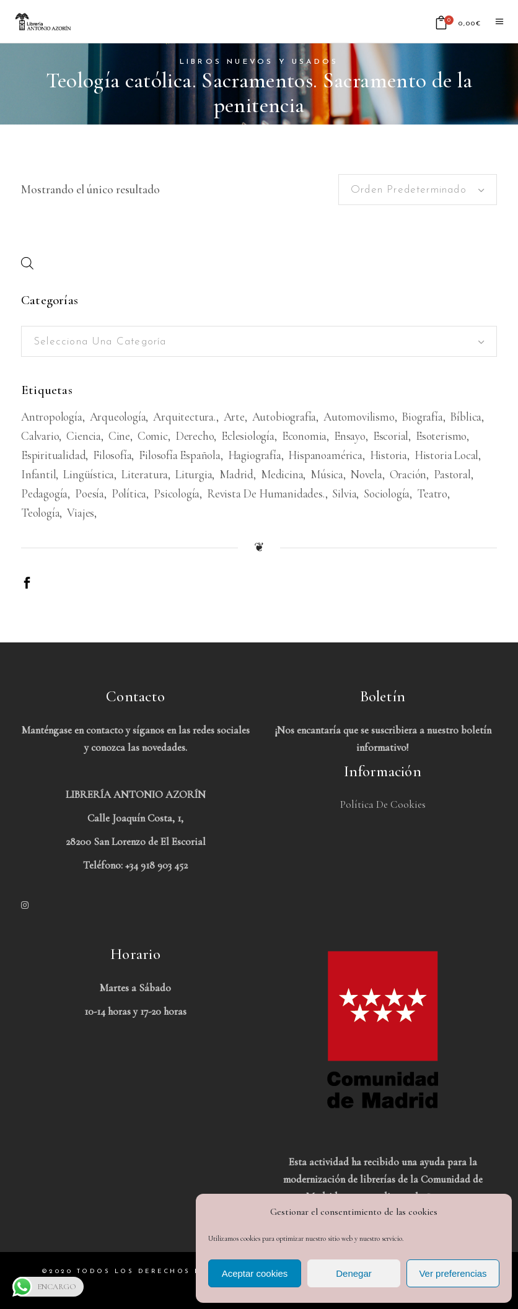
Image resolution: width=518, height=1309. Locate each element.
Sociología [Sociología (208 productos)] (387, 493)
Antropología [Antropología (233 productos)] (51, 416)
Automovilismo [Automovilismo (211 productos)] (359, 416)
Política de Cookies (383, 804)
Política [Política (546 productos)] (129, 493)
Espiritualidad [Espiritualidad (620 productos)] (53, 455)
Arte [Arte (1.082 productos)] (234, 416)
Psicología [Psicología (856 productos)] (177, 493)
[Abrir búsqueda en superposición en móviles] (27, 263)
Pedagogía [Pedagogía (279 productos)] (44, 493)
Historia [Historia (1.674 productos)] (388, 455)
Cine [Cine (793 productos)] (119, 436)
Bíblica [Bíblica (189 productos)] (465, 416)
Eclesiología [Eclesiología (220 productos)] (247, 436)
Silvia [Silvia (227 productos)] (344, 493)
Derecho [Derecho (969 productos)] (194, 436)
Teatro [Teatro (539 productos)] (432, 493)
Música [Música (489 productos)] (326, 474)
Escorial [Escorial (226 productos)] (390, 436)
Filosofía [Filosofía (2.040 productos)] (112, 455)
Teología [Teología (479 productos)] (40, 513)
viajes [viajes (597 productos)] (80, 513)
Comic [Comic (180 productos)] (153, 436)
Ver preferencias (452, 1273)
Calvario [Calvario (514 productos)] (40, 436)
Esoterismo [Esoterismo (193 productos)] (441, 436)
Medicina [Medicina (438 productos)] (282, 474)
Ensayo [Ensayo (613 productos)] (350, 436)
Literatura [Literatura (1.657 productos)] (144, 474)
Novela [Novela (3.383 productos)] (366, 474)
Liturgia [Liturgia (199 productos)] (193, 474)
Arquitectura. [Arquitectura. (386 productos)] (184, 416)
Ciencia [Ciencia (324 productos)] (83, 436)
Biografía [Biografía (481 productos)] (422, 416)
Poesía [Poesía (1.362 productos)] (89, 493)
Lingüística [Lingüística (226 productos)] (88, 474)
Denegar (354, 1273)
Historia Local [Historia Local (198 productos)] (446, 455)
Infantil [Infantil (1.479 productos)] (38, 474)
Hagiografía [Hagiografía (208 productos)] (254, 455)
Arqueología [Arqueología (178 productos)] (118, 416)
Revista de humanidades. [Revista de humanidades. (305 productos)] (266, 493)
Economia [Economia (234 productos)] (304, 436)
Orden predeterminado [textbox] (409, 190)
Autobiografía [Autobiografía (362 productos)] (284, 416)
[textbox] (259, 342)
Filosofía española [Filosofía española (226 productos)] (180, 455)
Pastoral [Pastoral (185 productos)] (452, 474)
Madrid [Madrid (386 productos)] (236, 474)
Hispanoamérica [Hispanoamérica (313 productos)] (325, 455)
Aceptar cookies (255, 1273)
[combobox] (417, 189)
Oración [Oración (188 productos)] (408, 474)
